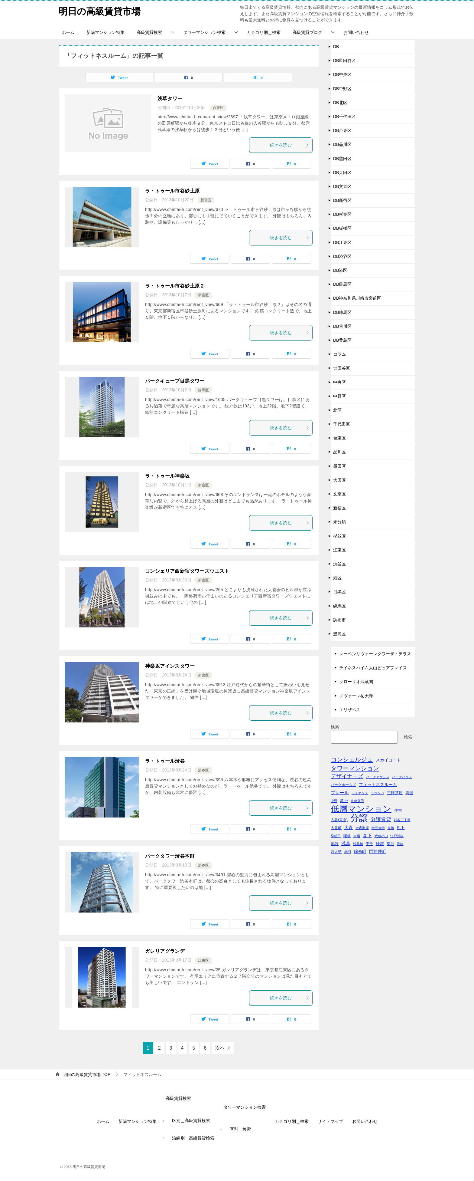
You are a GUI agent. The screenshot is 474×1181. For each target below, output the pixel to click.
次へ (220, 1048)
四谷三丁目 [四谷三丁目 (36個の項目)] (402, 820)
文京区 (339, 494)
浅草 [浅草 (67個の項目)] (345, 843)
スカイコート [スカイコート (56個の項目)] (388, 760)
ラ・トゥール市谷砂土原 (172, 190)
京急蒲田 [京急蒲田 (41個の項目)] (357, 801)
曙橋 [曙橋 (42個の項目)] (347, 836)
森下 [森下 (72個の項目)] (367, 835)
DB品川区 (342, 144)
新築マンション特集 (105, 32)
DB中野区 (342, 88)
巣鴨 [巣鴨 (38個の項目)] (391, 828)
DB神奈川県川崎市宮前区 (357, 298)
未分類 (339, 521)
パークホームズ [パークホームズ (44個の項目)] (343, 785)
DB (336, 46)
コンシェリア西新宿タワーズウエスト (187, 571)
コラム (339, 354)
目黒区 (203, 390)
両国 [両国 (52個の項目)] (409, 793)
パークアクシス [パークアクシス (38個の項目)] (377, 777)
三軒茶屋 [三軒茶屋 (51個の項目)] (395, 793)
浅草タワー (169, 98)
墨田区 (339, 466)
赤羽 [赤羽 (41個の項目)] (347, 852)
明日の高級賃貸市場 (100, 10)
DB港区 (340, 270)
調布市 (339, 619)
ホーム (68, 32)
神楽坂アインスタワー (170, 666)
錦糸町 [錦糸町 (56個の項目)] (360, 851)
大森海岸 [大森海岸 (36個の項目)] (362, 828)
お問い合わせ (356, 32)
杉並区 (339, 536)
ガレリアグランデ (165, 951)
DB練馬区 (342, 312)
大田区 (339, 480)
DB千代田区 (344, 116)
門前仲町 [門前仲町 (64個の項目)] (377, 851)
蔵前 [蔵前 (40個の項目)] (400, 844)
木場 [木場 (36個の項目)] (356, 836)
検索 (335, 726)
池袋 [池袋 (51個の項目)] (335, 843)
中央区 (339, 382)
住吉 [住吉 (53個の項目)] (398, 810)
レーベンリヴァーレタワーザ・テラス (375, 653)
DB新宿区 (342, 200)
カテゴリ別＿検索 (264, 32)
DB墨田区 (342, 158)
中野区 (339, 396)
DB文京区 (342, 186)
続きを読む (289, 145)
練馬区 (339, 606)
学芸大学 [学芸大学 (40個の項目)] (378, 828)
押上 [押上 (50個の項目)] (400, 827)
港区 (337, 577)
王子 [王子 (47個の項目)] (369, 844)
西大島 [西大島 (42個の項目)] (336, 852)
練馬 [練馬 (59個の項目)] (380, 843)
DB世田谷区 (344, 60)
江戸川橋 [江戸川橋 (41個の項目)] (397, 836)
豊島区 (339, 633)
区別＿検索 (240, 1129)
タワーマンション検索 (204, 32)
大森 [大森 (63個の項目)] (348, 827)
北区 (337, 410)
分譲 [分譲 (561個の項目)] (359, 818)
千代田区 (341, 424)
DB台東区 (342, 130)
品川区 (339, 451)
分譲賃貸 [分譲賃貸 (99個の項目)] (381, 819)
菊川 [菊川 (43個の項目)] (390, 844)
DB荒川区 (342, 326)
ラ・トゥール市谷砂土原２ (175, 285)
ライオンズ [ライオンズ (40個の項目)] (360, 793)
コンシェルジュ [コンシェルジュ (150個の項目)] (352, 759)
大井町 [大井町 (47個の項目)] (336, 828)
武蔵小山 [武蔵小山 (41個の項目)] (381, 836)
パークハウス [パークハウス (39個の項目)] (402, 777)
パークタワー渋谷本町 (170, 856)
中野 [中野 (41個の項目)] (334, 801)
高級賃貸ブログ (307, 32)
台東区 (218, 108)
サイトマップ (330, 1121)
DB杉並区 (342, 214)
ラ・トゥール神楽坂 (167, 476)
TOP (86, 1074)
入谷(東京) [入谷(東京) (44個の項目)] (339, 820)
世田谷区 (341, 368)
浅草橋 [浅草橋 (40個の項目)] (358, 844)
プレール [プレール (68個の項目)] (340, 792)
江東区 (203, 960)
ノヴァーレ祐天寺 (356, 695)
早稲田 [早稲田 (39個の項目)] (336, 836)
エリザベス (349, 709)
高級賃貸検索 (149, 32)
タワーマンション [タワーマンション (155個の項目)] (355, 768)
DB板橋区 (342, 228)
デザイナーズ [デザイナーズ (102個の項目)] (347, 776)
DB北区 (340, 102)
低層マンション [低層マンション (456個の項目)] (361, 809)
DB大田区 (342, 172)
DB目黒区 (342, 284)
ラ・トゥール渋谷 (165, 761)
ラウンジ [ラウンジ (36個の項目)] (377, 793)
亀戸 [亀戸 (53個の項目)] (344, 800)
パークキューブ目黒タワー (175, 380)
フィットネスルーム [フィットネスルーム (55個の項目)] (378, 784)
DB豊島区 (342, 340)
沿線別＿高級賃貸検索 (193, 1138)
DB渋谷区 (342, 256)
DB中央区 (342, 74)
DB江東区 (342, 242)
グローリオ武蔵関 (356, 681)
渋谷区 (203, 770)
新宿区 (205, 200)
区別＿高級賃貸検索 (191, 1120)
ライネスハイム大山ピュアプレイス (373, 667)
